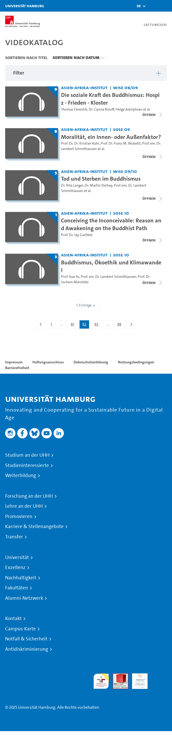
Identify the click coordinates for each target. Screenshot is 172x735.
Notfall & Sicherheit (26, 639)
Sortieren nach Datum (76, 57)
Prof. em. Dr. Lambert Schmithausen (108, 276)
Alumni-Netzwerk (24, 598)
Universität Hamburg (24, 6)
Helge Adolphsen (129, 109)
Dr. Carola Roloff (101, 109)
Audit (118, 676)
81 (74, 325)
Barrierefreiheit (17, 367)
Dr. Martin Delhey (98, 185)
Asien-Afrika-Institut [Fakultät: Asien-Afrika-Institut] (84, 87)
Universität (17, 557)
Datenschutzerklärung (91, 362)
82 (85, 325)
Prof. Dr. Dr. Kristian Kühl (80, 143)
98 (120, 325)
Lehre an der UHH (24, 506)
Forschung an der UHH (29, 496)
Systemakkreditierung (159, 676)
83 (97, 325)
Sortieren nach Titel (26, 57)
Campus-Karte (20, 628)
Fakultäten (16, 587)
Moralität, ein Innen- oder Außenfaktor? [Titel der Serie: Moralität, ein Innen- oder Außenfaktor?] (111, 137)
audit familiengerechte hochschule (101, 681)
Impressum (14, 362)
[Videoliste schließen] (153, 115)
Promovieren (18, 516)
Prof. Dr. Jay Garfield (76, 234)
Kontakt (13, 618)
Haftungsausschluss (48, 362)
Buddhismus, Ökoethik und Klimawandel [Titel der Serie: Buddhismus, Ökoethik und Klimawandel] (111, 266)
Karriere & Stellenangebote (34, 526)
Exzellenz (15, 567)
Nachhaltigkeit (20, 577)
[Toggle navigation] (165, 6)
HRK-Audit (137, 679)
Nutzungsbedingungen (136, 362)
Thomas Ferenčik (74, 109)
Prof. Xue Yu (70, 276)
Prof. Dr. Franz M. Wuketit (121, 143)
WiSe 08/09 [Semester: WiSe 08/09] (125, 87)
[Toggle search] (152, 6)
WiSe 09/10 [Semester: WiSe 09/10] (125, 171)
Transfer (14, 536)
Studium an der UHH (27, 455)
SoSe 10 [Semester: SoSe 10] (121, 213)
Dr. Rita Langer (72, 185)
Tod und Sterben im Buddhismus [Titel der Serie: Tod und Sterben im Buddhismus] (101, 178)
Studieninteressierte (27, 465)
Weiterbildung (20, 475)
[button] (139, 6)
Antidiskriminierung (26, 649)
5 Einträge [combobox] (86, 305)
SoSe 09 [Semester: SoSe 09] (121, 129)
